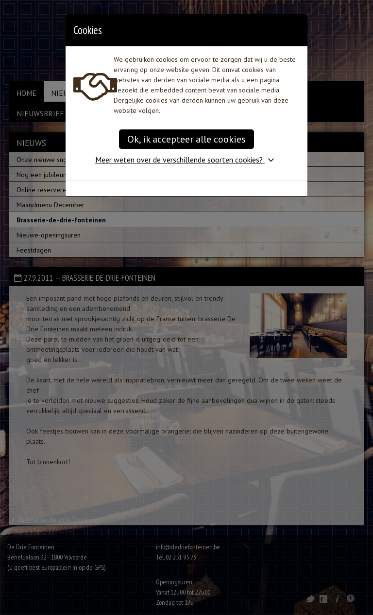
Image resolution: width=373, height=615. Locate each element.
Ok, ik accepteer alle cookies (186, 139)
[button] (186, 159)
